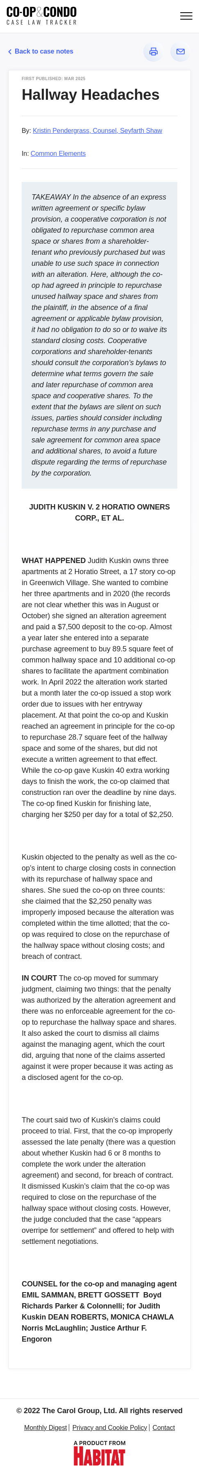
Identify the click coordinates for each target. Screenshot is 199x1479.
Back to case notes (40, 51)
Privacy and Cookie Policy (109, 1427)
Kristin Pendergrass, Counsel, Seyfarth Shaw (97, 130)
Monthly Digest (45, 1427)
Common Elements (58, 153)
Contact (164, 1427)
